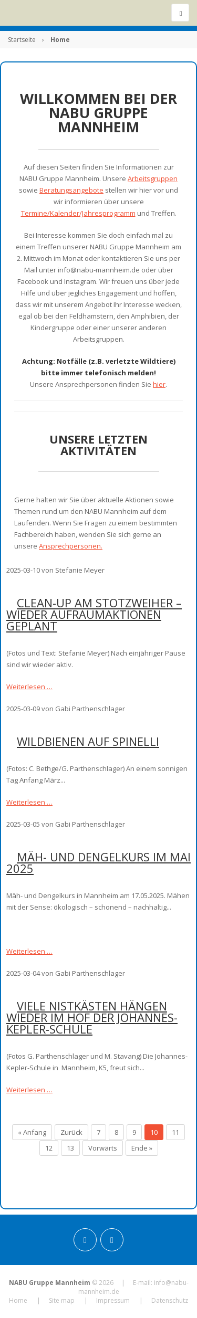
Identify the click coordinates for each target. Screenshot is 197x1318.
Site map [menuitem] (62, 1300)
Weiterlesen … (29, 686)
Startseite (22, 39)
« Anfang (32, 1132)
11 (175, 1132)
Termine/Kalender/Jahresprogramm (78, 213)
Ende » (141, 1148)
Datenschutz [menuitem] (169, 1300)
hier (159, 384)
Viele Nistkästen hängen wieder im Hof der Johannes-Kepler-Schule (92, 1017)
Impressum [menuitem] (113, 1300)
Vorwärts (102, 1148)
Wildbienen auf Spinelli (88, 741)
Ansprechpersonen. (70, 546)
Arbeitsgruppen (153, 178)
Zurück (71, 1132)
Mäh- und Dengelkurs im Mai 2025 (98, 862)
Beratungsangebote (71, 190)
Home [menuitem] (18, 1300)
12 (49, 1148)
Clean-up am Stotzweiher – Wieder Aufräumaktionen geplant (94, 614)
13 (70, 1148)
